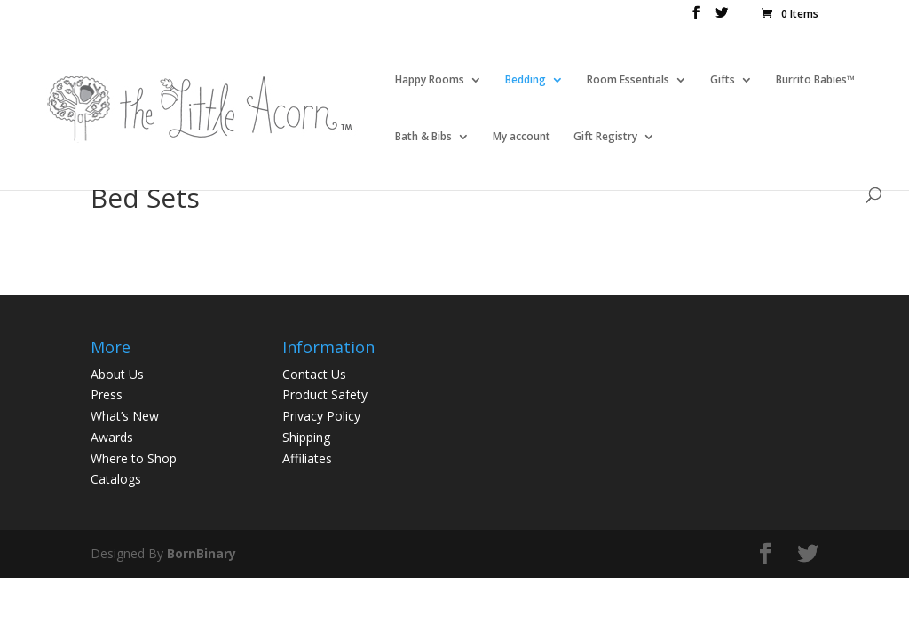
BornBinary (201, 553)
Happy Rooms (429, 80)
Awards (112, 437)
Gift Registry (605, 137)
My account (521, 137)
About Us (117, 374)
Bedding (525, 80)
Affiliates (307, 458)
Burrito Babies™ (815, 80)
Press (107, 394)
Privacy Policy (321, 415)
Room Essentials (628, 80)
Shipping (306, 437)
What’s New (125, 415)
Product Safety (325, 394)
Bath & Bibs (423, 137)
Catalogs (116, 478)
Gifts (722, 80)
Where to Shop (134, 458)
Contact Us (314, 374)
